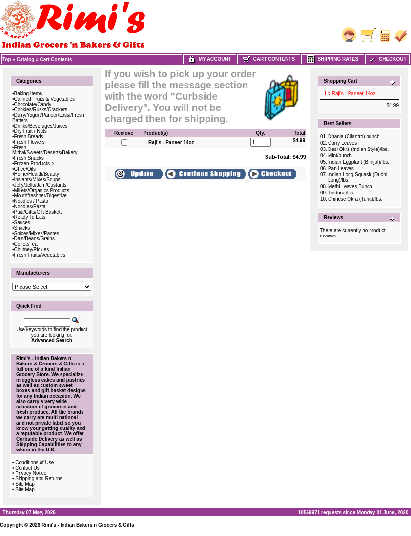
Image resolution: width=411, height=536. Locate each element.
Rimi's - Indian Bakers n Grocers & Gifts (87, 525)
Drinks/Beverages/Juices (41, 126)
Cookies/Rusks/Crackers (40, 109)
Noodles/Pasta (30, 206)
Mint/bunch (340, 155)
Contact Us (27, 468)
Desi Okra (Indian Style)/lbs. (358, 149)
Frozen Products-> (34, 163)
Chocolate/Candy (33, 104)
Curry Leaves (342, 143)
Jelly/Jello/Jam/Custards (40, 185)
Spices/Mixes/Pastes (36, 233)
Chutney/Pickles (31, 249)
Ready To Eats (30, 217)
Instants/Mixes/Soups (37, 179)
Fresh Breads (28, 136)
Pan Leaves (341, 168)
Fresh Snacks (29, 158)
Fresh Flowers (29, 142)
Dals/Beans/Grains (34, 238)
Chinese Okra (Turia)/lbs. (355, 199)
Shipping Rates (332, 59)
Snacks (22, 228)
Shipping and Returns (38, 478)
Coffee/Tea (26, 244)
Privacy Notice (30, 473)
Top (6, 59)
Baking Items (28, 93)
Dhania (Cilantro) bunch (354, 136)
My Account (209, 59)
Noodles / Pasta (31, 201)
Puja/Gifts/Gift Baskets (38, 211)
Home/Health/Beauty (36, 174)
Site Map (24, 484)
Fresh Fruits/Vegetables (40, 254)
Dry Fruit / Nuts (30, 131)
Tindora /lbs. (341, 192)
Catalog (26, 59)
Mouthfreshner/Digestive (40, 195)
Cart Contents (56, 59)
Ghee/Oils (25, 169)
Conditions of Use (34, 462)
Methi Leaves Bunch (350, 186)
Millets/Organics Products (41, 190)
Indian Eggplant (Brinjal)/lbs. (358, 162)
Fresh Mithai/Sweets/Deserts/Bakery (44, 150)
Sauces (22, 222)
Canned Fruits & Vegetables (44, 99)
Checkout (387, 59)
